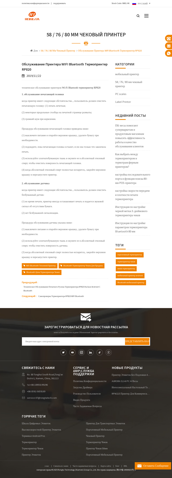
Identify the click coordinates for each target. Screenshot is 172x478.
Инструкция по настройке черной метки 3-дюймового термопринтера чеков (131, 211)
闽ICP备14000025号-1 (126, 470)
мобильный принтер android (130, 275)
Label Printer (123, 102)
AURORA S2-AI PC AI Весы (125, 381)
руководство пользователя (87, 393)
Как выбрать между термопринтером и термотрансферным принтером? (126, 161)
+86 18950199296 (39, 385)
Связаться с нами (60, 466)
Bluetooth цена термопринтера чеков (42, 272)
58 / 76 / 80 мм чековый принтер (128, 84)
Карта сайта (106, 466)
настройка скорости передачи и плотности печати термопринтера (132, 195)
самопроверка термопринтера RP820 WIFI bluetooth (61, 296)
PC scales (120, 94)
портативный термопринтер (130, 254)
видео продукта (81, 400)
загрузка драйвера (82, 387)
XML (125, 466)
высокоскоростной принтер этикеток (41, 429)
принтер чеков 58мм (97, 448)
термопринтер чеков (126, 261)
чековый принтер (95, 436)
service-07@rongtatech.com (42, 398)
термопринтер (29, 442)
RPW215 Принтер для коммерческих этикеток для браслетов (131, 393)
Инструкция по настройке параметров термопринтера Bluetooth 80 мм (131, 227)
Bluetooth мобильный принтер (131, 282)
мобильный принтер (127, 74)
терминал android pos (33, 436)
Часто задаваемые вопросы (87, 406)
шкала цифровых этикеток (36, 423)
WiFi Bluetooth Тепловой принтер (40, 265)
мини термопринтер (126, 268)
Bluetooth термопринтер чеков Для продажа (81, 265)
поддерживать (59, 3)
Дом (34, 50)
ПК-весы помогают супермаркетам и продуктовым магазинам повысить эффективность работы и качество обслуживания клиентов (130, 136)
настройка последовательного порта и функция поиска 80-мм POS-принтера (132, 179)
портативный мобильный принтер (104, 429)
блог (117, 466)
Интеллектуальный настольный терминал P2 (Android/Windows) (131, 387)
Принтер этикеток (31, 454)
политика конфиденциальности (35, 3)
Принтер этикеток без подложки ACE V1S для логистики (131, 375)
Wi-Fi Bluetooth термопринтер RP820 (80, 87)
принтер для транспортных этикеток (105, 423)
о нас (47, 466)
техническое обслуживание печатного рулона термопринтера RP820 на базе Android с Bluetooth (62, 289)
